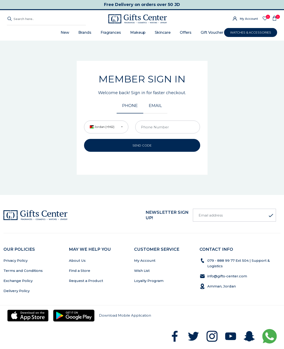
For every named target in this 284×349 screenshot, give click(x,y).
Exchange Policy (18, 281)
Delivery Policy (16, 291)
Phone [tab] (130, 105)
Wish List (142, 270)
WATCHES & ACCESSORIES (250, 32)
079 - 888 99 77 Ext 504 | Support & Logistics (238, 263)
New (65, 32)
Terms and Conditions (23, 270)
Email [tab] (155, 105)
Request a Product (86, 281)
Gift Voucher (212, 32)
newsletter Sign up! (167, 215)
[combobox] (106, 127)
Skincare (163, 32)
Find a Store (79, 270)
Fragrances (111, 32)
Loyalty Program (148, 281)
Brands (84, 32)
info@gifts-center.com (227, 276)
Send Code (142, 145)
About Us (77, 260)
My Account (249, 18)
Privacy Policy (15, 260)
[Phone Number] (167, 127)
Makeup (138, 32)
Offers (185, 32)
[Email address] (234, 215)
